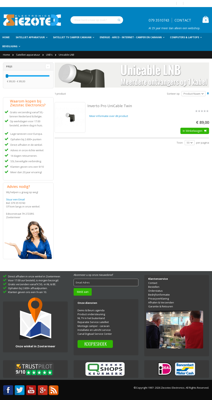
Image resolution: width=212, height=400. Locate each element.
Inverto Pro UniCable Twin (109, 105)
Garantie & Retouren (160, 303)
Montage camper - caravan (94, 323)
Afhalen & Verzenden (161, 299)
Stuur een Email (15, 199)
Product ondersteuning (91, 311)
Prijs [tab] (9, 66)
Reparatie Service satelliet (93, 319)
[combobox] (96, 20)
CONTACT (183, 20)
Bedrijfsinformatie (159, 292)
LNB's (49, 54)
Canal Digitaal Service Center (95, 331)
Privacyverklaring (158, 296)
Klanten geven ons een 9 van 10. (27, 289)
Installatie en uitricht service (94, 327)
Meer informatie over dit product (108, 116)
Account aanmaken (197, 3)
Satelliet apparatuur (28, 54)
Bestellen (153, 284)
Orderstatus (155, 288)
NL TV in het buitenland (91, 315)
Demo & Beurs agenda (91, 308)
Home (7, 54)
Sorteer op (173, 93)
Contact (152, 280)
